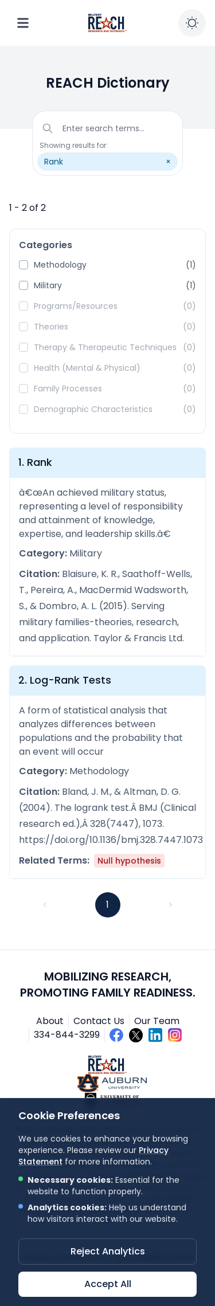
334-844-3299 (67, 1034)
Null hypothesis (129, 860)
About (50, 1020)
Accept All (107, 1284)
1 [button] (107, 904)
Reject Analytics (108, 1251)
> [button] (170, 904)
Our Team (156, 1020)
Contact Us (98, 1020)
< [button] (45, 904)
